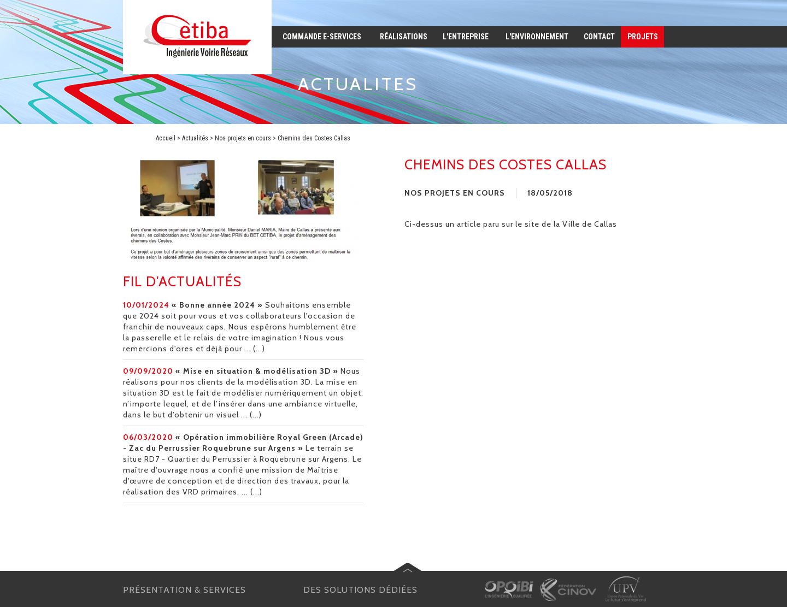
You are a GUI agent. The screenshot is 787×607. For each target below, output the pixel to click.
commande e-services (322, 36)
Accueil (165, 138)
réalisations (403, 36)
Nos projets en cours (243, 138)
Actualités (195, 138)
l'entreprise (466, 36)
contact (599, 36)
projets (642, 36)
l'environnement (537, 36)
